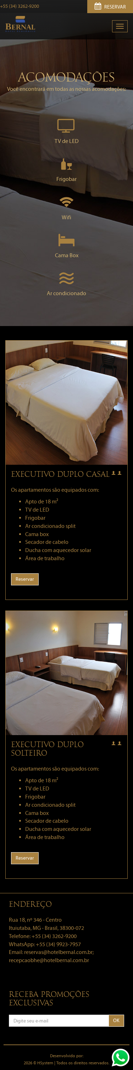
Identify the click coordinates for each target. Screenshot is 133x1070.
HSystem (45, 1062)
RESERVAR (110, 7)
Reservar (25, 579)
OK (116, 1020)
